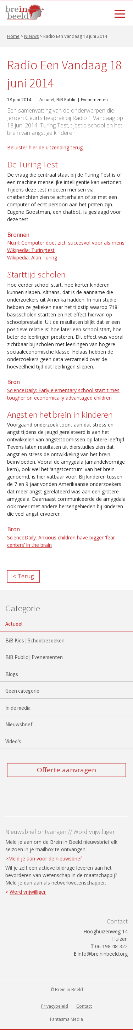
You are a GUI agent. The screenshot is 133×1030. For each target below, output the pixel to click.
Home (13, 36)
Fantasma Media (66, 1019)
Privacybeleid (54, 1006)
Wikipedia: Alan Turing (32, 257)
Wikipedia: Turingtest (31, 250)
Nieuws (31, 36)
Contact (84, 1006)
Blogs (11, 674)
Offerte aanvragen (66, 769)
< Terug (23, 576)
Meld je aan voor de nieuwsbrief (45, 858)
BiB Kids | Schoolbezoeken (35, 640)
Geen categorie (22, 690)
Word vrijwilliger (28, 891)
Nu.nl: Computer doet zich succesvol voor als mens (65, 242)
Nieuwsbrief (19, 724)
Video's (13, 741)
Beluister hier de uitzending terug (45, 147)
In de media (18, 707)
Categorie (22, 608)
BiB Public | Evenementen (82, 100)
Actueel (46, 100)
